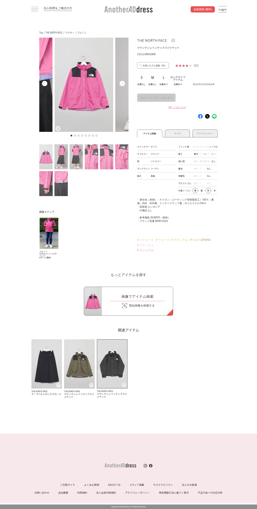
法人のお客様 (189, 484)
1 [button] (71, 135)
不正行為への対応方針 (210, 492)
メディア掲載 (136, 484)
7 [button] (93, 135)
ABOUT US (114, 484)
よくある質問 (91, 484)
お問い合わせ (41, 492)
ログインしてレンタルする (156, 98)
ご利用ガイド (67, 484)
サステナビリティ (163, 484)
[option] (84, 85)
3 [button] (79, 135)
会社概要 (63, 492)
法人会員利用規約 (106, 492)
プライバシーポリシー (137, 492)
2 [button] (75, 135)
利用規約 (82, 492)
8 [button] (96, 135)
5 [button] (86, 135)
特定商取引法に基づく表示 (174, 492)
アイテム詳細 (149, 133)
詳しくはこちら (177, 107)
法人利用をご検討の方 (58, 8)
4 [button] (82, 135)
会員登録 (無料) (202, 9)
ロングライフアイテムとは (203, 83)
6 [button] (89, 135)
